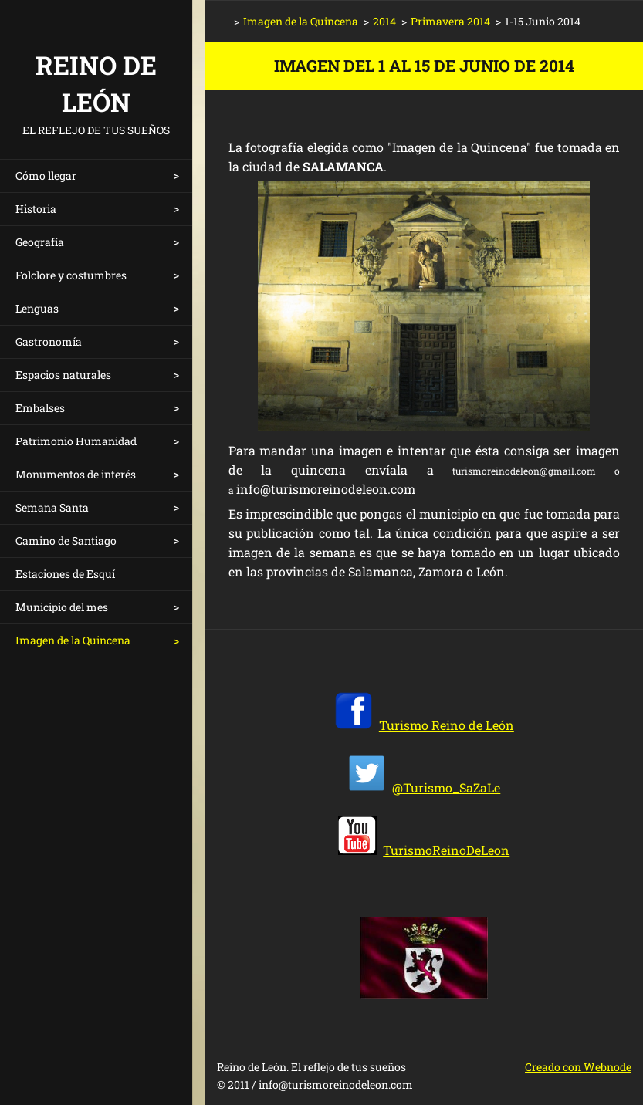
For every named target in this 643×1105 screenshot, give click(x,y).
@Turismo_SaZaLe (446, 787)
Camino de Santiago (66, 540)
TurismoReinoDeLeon (446, 850)
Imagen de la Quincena (72, 640)
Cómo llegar (45, 175)
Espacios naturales (63, 374)
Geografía (39, 242)
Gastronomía (48, 341)
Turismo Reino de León (446, 725)
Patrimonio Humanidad (76, 441)
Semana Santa (52, 507)
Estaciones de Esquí (65, 573)
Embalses (40, 407)
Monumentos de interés (75, 474)
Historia (35, 208)
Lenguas (37, 308)
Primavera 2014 (450, 21)
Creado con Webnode (578, 1066)
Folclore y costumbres (71, 275)
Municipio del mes (61, 607)
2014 (384, 21)
